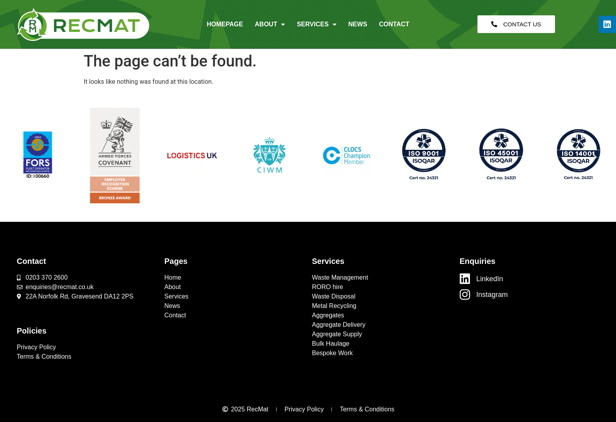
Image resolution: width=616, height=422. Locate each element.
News (357, 24)
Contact (394, 24)
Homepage (225, 24)
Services (317, 24)
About (270, 24)
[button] (22, 157)
